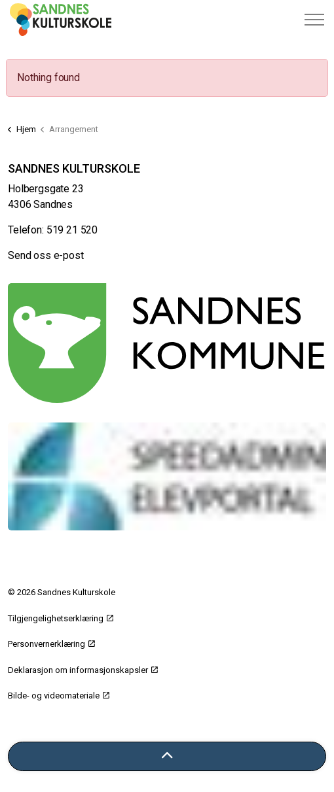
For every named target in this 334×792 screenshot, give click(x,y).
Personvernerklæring (51, 644)
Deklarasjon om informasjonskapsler (83, 670)
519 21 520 (72, 230)
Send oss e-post (46, 255)
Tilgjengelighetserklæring (60, 618)
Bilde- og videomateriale (58, 695)
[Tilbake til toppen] (167, 756)
